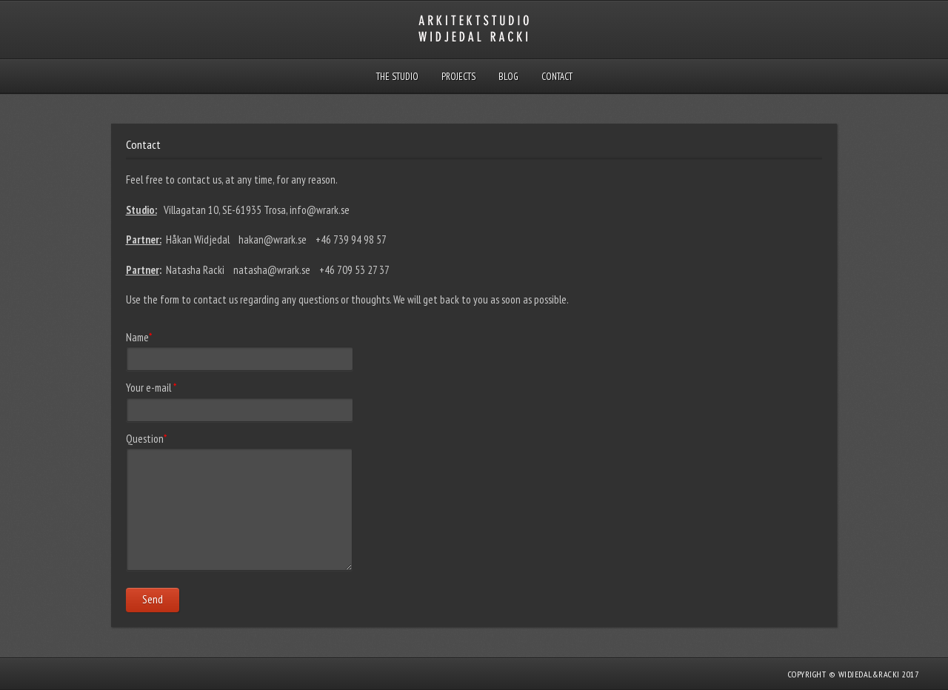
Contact (557, 76)
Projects (458, 76)
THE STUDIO (397, 76)
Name (139, 337)
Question (146, 439)
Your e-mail (151, 388)
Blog (508, 76)
